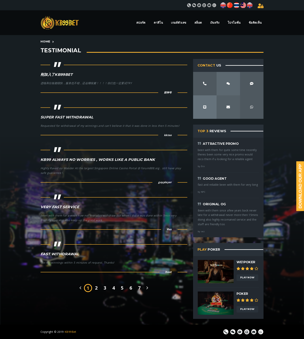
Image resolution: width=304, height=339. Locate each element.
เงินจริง (214, 22)
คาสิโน (158, 22)
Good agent (215, 178)
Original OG (214, 204)
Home (45, 41)
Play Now (247, 277)
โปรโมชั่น (234, 22)
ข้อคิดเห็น (255, 22)
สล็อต (198, 22)
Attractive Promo (221, 144)
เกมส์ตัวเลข (178, 22)
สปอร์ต (141, 22)
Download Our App (300, 186)
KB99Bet (70, 332)
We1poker (246, 262)
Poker (242, 294)
